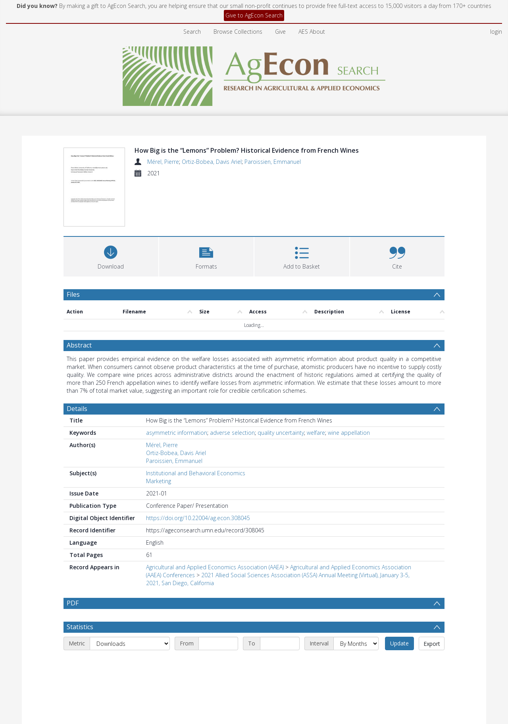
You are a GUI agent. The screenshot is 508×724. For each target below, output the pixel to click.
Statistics (80, 580)
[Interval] (356, 597)
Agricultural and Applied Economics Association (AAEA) (215, 520)
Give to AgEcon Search (254, 15)
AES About (311, 31)
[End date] (280, 597)
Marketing (158, 434)
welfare (316, 386)
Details (77, 362)
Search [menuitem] (192, 31)
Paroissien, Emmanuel (272, 161)
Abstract (79, 298)
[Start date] (218, 597)
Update (399, 597)
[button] (206, 209)
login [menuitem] (496, 31)
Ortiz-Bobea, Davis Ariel (212, 161)
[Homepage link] (254, 74)
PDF (73, 556)
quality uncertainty (281, 386)
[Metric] (130, 597)
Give (280, 31)
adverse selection (232, 386)
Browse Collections (238, 31)
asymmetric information (176, 386)
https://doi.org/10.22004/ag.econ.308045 (198, 471)
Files (73, 247)
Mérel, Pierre (163, 161)
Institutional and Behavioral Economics (195, 426)
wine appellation (349, 386)
